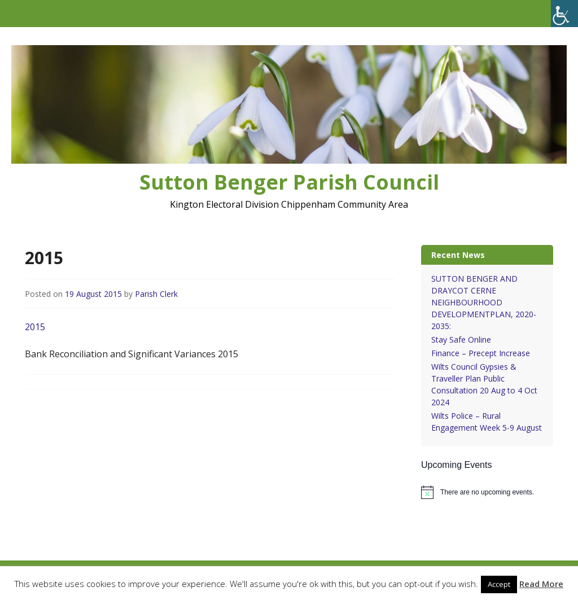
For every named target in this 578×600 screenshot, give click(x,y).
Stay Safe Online (461, 339)
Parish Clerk (156, 293)
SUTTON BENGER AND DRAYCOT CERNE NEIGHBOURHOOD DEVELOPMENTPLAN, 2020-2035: (483, 302)
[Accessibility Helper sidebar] (564, 13)
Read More (541, 583)
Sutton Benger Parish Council (289, 182)
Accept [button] (499, 584)
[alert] (487, 492)
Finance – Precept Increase (480, 353)
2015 (35, 327)
